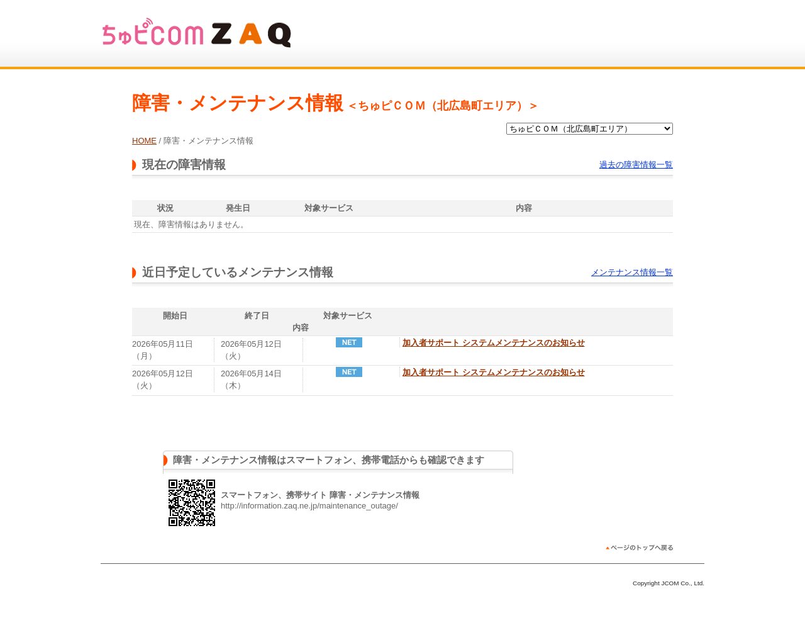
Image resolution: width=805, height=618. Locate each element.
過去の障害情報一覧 (636, 164)
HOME (144, 140)
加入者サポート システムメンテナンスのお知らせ (493, 342)
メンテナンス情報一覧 (632, 272)
